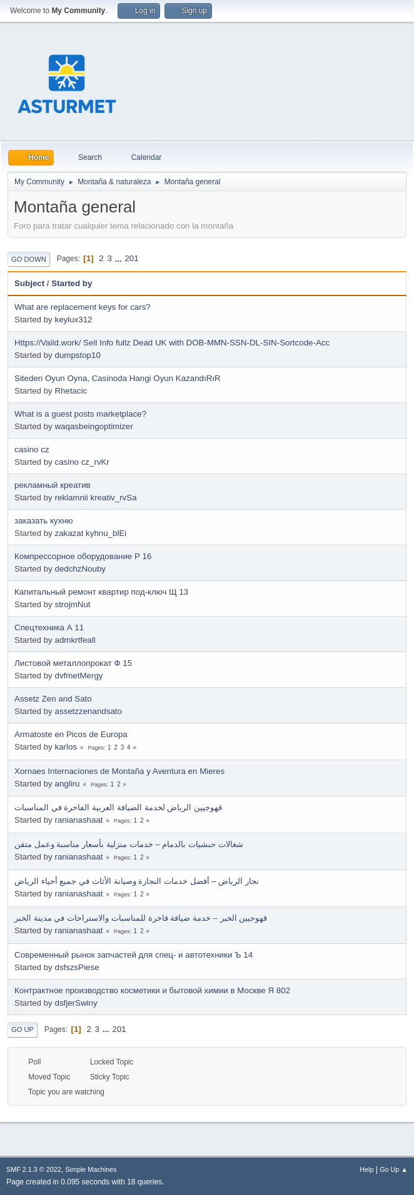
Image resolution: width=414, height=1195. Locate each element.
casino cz (31, 449)
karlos (65, 746)
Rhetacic (70, 390)
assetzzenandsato (87, 711)
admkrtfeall (74, 640)
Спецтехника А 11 (49, 627)
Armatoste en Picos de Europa (71, 734)
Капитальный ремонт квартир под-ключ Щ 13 (101, 592)
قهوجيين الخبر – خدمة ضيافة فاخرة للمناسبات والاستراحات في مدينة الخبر (140, 918)
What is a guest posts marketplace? (80, 414)
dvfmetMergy (78, 675)
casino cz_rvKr (81, 462)
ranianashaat (78, 820)
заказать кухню (43, 520)
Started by (71, 283)
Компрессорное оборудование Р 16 (82, 556)
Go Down (28, 259)
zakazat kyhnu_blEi (90, 533)
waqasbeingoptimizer (93, 426)
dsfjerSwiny (75, 1003)
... (119, 258)
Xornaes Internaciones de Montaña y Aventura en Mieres (119, 771)
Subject (29, 283)
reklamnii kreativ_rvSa (95, 497)
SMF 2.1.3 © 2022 (33, 1169)
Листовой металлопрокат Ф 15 (73, 663)
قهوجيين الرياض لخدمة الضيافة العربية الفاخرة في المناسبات (118, 807)
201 (131, 258)
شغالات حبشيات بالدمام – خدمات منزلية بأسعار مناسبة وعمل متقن (128, 844)
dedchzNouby (80, 568)
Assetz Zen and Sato (53, 698)
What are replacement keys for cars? (82, 307)
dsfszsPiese (76, 967)
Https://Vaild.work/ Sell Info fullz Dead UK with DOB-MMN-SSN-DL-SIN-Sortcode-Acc (172, 342)
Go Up (22, 1029)
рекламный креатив (52, 485)
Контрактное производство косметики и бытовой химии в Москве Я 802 (152, 990)
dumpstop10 (77, 355)
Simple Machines (90, 1169)
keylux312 (73, 319)
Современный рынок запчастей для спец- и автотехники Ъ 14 (133, 954)
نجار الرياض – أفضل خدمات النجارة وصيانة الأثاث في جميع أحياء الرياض (136, 881)
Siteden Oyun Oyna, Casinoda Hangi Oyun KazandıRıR (117, 378)
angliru (66, 783)
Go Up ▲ (394, 1169)
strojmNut (72, 604)
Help (366, 1169)
